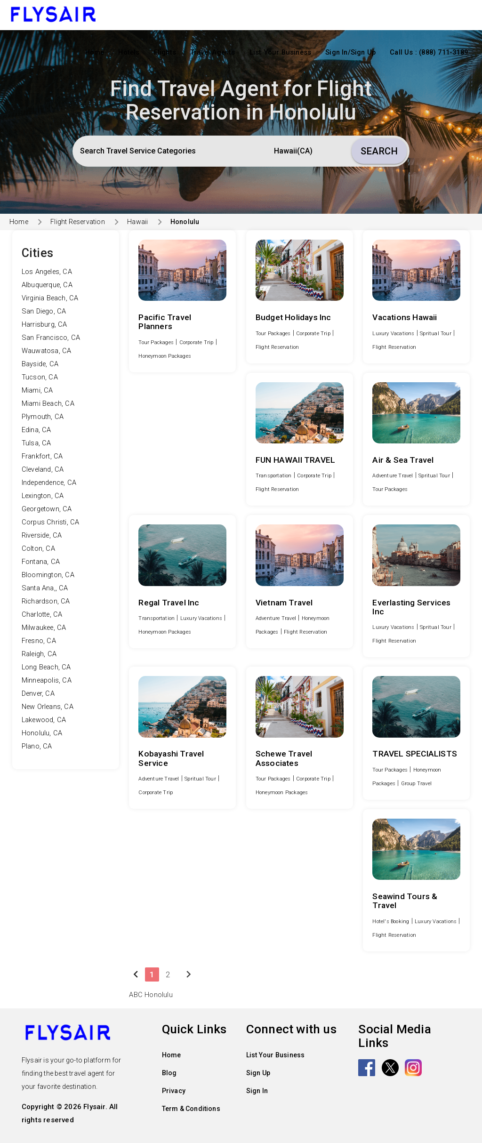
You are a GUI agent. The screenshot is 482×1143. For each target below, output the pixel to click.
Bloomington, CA (48, 575)
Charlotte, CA (42, 615)
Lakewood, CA (44, 720)
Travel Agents (212, 52)
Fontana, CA (41, 562)
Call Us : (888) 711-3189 (429, 52)
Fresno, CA (39, 641)
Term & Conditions (191, 1108)
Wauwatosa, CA (47, 351)
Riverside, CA (42, 535)
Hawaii (137, 221)
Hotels (128, 52)
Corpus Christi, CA (51, 522)
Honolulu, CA (42, 733)
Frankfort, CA (42, 456)
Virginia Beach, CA (50, 298)
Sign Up (258, 1073)
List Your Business (280, 52)
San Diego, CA (44, 311)
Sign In (257, 1091)
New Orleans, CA (47, 707)
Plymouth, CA (43, 417)
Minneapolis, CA (47, 680)
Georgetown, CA (47, 509)
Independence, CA (49, 483)
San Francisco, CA (51, 338)
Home (94, 52)
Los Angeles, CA (47, 272)
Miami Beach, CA (48, 404)
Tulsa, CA (36, 443)
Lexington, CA (43, 496)
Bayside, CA (40, 364)
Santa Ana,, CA (45, 588)
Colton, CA (38, 549)
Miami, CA (37, 390)
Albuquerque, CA (47, 285)
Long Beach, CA (46, 667)
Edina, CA (36, 430)
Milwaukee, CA (44, 628)
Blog (169, 1073)
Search (379, 151)
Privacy (173, 1091)
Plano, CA (37, 746)
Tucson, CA (40, 377)
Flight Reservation (77, 221)
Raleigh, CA (39, 654)
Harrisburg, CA (44, 325)
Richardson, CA (46, 601)
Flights (165, 52)
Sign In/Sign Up (350, 52)
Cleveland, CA (43, 470)
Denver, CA (38, 694)
